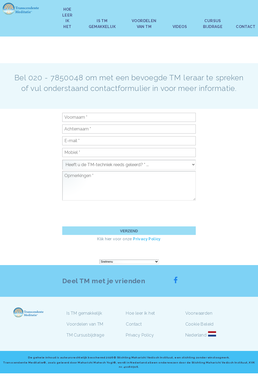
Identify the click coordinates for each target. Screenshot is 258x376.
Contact (134, 324)
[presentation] (102, 213)
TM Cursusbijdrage (85, 335)
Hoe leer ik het (140, 313)
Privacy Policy (147, 239)
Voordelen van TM (85, 324)
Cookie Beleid (199, 324)
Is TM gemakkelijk (84, 313)
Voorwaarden (198, 313)
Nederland (196, 335)
